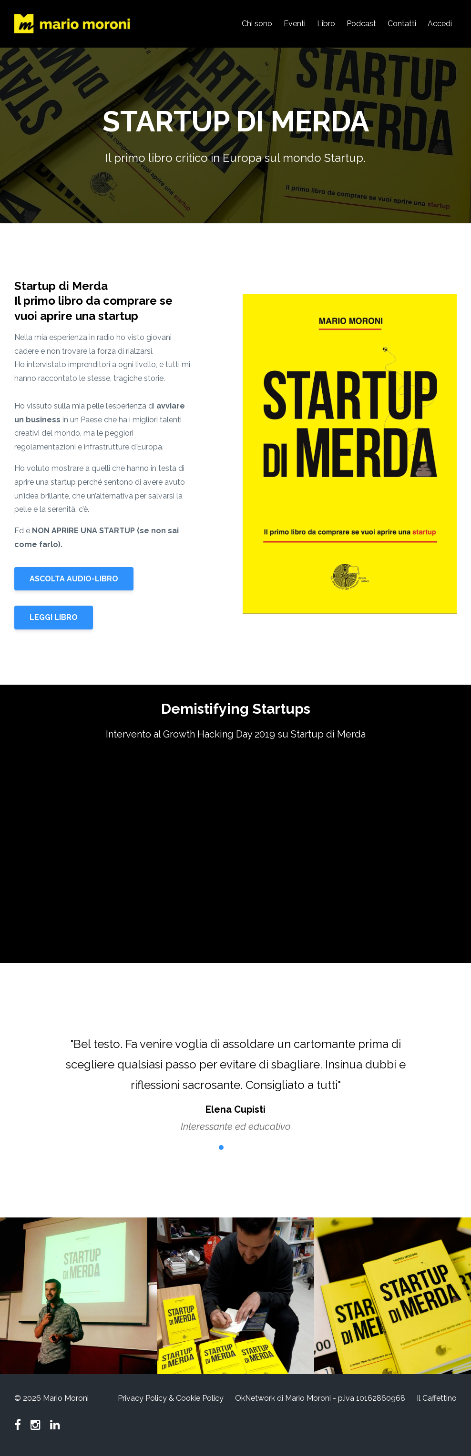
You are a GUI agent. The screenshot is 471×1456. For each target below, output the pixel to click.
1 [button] (207, 1147)
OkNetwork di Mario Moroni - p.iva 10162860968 (320, 1398)
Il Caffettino (437, 1398)
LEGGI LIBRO (54, 617)
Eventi (295, 23)
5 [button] (264, 1147)
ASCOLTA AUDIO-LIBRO (74, 578)
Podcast (361, 23)
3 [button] (235, 1147)
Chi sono (257, 23)
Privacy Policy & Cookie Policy (171, 1398)
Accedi (440, 23)
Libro (326, 23)
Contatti (402, 23)
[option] (235, 1075)
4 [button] (249, 1147)
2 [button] (221, 1147)
